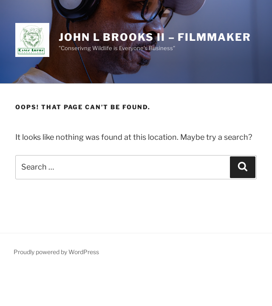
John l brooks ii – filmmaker (155, 37)
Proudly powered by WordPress (56, 251)
